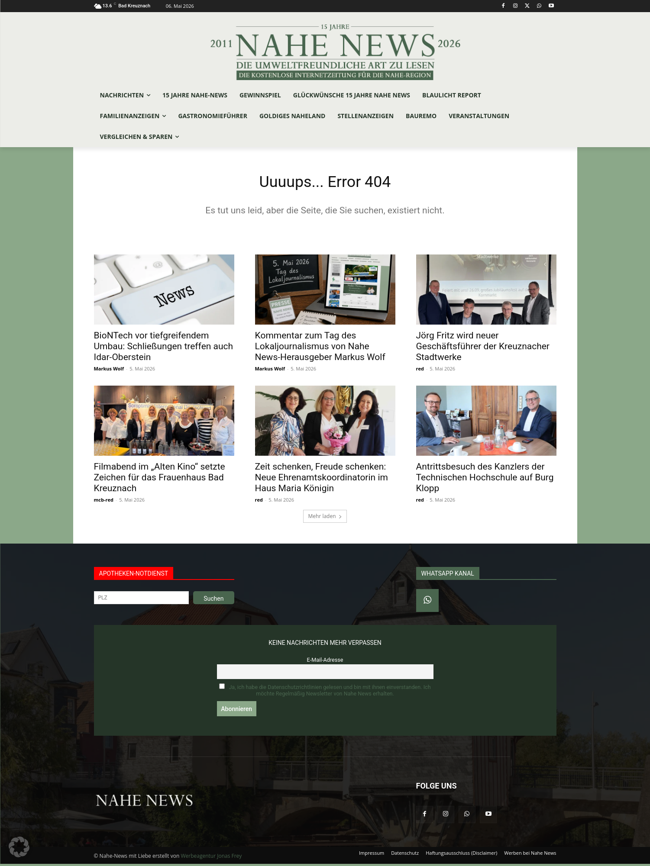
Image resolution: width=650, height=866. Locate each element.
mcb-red (103, 502)
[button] (19, 847)
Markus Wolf (109, 370)
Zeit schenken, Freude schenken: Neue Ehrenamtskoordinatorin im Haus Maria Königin (321, 480)
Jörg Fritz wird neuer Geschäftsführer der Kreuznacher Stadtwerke (483, 348)
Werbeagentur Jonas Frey (211, 858)
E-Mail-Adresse (325, 662)
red (420, 370)
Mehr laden (325, 518)
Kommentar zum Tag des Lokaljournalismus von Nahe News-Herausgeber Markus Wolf (320, 348)
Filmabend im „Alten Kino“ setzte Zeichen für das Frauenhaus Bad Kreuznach (159, 480)
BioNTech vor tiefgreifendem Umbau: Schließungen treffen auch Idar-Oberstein (163, 348)
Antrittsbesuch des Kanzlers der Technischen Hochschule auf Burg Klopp (485, 480)
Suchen (213, 600)
